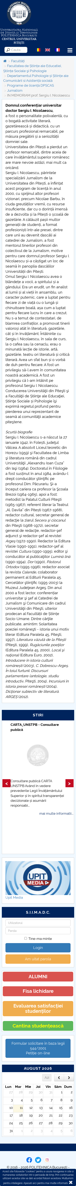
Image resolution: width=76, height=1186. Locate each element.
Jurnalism (14, 90)
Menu (70, 50)
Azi (47, 1078)
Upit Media (14, 897)
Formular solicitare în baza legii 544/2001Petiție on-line (38, 1048)
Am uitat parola (38, 959)
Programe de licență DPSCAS (30, 85)
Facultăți (18, 61)
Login (38, 948)
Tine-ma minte (38, 939)
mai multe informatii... (56, 813)
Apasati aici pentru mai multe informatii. (46, 1183)
